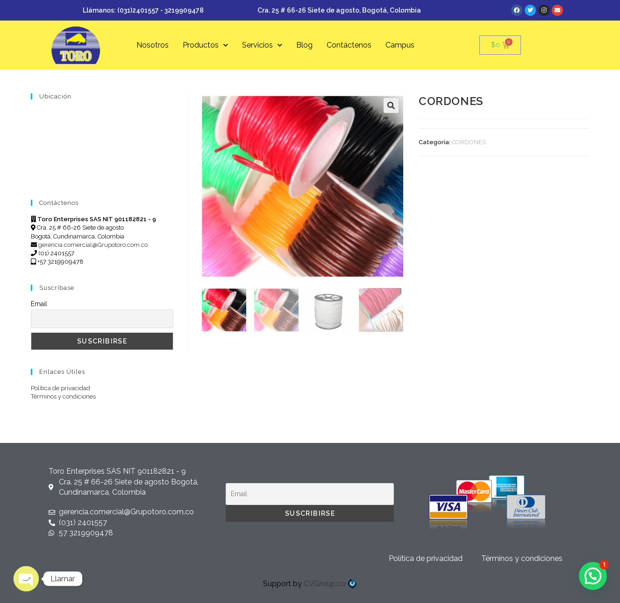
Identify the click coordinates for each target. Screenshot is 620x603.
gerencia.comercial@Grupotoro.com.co (93, 244)
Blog (304, 45)
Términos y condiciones (63, 396)
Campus (399, 45)
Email (39, 304)
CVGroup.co (330, 583)
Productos (205, 45)
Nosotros (152, 45)
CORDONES (469, 142)
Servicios (262, 45)
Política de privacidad (60, 388)
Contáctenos (349, 45)
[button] (391, 105)
